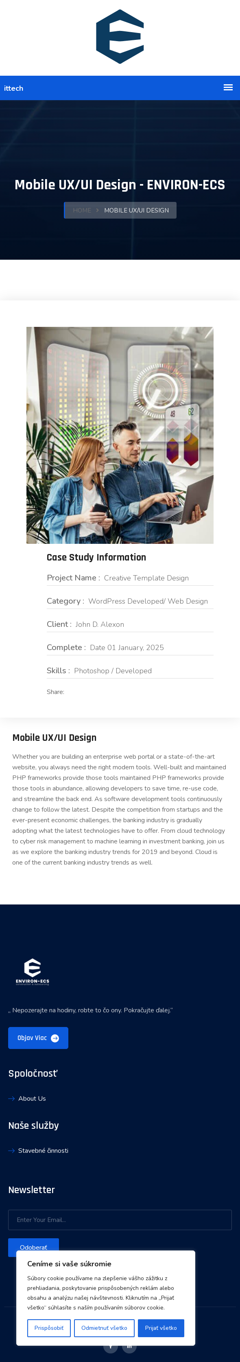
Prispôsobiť (49, 1328)
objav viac (38, 1037)
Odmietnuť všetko (104, 1328)
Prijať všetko (161, 1328)
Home (82, 210)
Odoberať (33, 1246)
